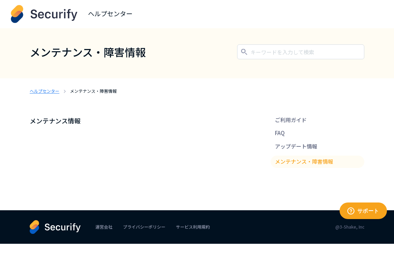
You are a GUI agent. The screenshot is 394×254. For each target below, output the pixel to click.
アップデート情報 (296, 146)
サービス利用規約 (193, 227)
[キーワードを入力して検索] (300, 51)
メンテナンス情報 (55, 120)
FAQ (280, 133)
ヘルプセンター (44, 91)
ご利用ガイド (291, 119)
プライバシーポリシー (144, 227)
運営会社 (103, 227)
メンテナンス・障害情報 (304, 161)
